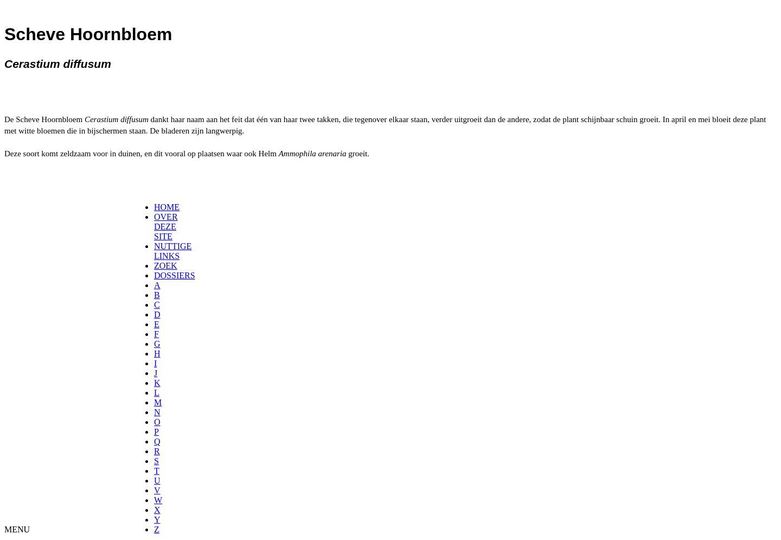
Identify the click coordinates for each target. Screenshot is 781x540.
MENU (17, 529)
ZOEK (165, 265)
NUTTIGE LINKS (172, 251)
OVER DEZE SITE (166, 226)
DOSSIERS (174, 275)
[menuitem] (157, 207)
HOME (167, 207)
